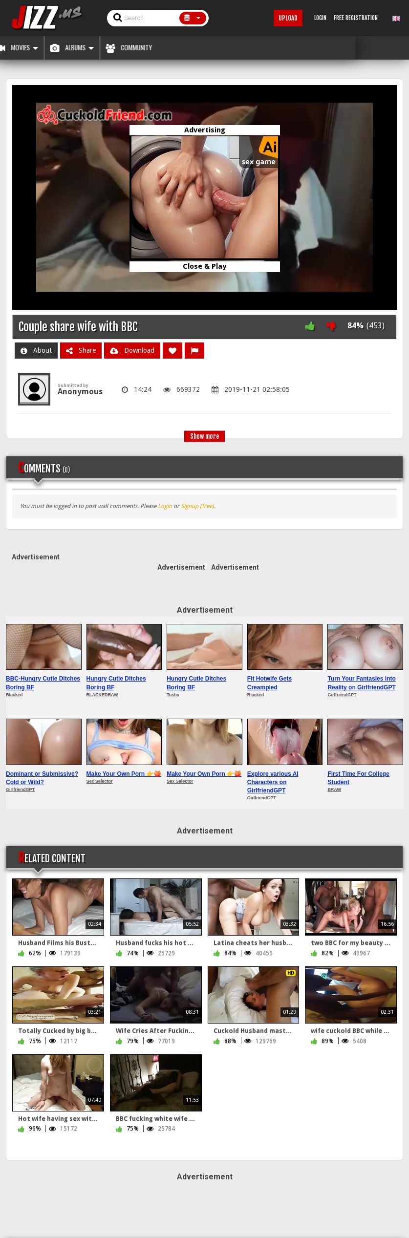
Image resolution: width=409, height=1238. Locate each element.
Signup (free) (197, 506)
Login (165, 506)
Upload (288, 18)
